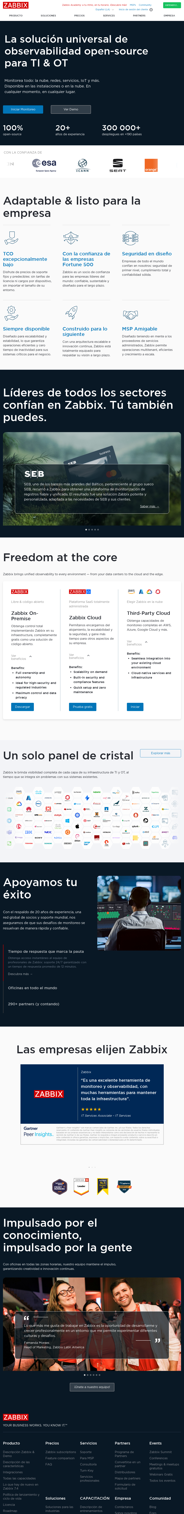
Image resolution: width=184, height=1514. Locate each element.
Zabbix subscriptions (60, 1452)
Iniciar (135, 707)
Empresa (123, 1498)
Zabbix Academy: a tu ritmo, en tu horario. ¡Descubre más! (94, 5)
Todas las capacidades (19, 1478)
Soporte (86, 1452)
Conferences (158, 1458)
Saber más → (149, 506)
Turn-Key (86, 1470)
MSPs (133, 5)
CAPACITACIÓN (95, 1498)
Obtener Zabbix (173, 5)
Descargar (22, 707)
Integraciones (13, 1472)
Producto (11, 1443)
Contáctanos (124, 1507)
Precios (52, 1443)
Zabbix (15, 5)
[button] (86, 529)
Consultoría (88, 1464)
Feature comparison (60, 1458)
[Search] (90, 9)
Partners (122, 1443)
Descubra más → (20, 974)
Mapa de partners (127, 1478)
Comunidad (160, 1498)
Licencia (9, 1505)
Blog (152, 1507)
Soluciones (55, 1498)
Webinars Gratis (161, 1474)
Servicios (88, 1443)
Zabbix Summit (160, 1452)
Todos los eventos (162, 1480)
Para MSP (87, 1458)
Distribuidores (125, 1472)
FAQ (48, 1464)
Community (145, 5)
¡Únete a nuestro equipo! (92, 1387)
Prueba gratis (82, 707)
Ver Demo (71, 109)
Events (155, 1443)
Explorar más (160, 753)
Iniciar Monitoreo (23, 109)
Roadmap (10, 1511)
